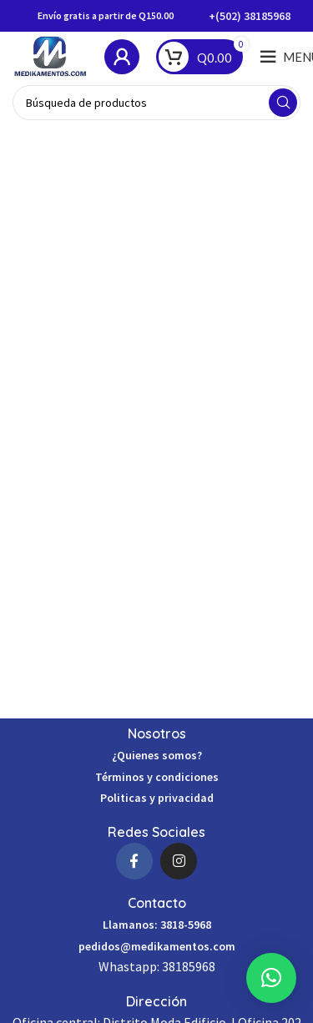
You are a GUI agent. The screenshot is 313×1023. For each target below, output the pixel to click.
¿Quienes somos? (157, 755)
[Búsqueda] (156, 102)
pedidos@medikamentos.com (156, 946)
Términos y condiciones (157, 776)
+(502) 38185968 (249, 15)
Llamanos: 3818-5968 (157, 924)
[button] (271, 978)
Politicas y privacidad (157, 797)
